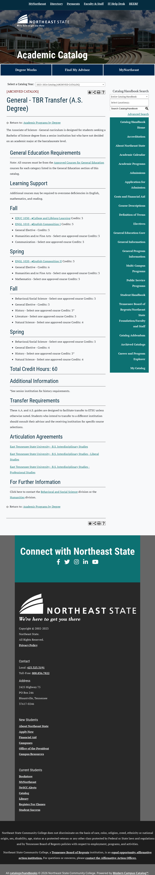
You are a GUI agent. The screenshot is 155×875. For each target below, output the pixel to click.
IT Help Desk (116, 4)
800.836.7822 (40, 673)
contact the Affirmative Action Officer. (111, 858)
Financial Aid (28, 737)
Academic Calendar (132, 155)
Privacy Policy (28, 645)
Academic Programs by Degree (42, 123)
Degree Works (26, 70)
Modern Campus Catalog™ (130, 873)
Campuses (25, 743)
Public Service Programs (136, 283)
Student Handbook (132, 295)
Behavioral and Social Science (59, 492)
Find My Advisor (77, 70)
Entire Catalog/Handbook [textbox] (124, 96)
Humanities (17, 497)
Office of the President (34, 748)
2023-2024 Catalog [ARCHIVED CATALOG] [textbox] (58, 84)
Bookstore (26, 776)
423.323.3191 (36, 667)
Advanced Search (138, 114)
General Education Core (129, 233)
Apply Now (26, 732)
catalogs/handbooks (23, 873)
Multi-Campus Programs (135, 268)
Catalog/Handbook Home (132, 124)
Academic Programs (132, 164)
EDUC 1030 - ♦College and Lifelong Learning (42, 218)
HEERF (133, 4)
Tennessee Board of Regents (70, 852)
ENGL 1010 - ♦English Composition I (38, 224)
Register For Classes (32, 804)
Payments (73, 4)
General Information (131, 242)
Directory (56, 4)
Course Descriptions (132, 206)
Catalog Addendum (132, 335)
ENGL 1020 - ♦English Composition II (38, 261)
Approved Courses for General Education (79, 162)
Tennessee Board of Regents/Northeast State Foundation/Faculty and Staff (132, 315)
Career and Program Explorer (131, 356)
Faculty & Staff (94, 4)
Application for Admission (135, 184)
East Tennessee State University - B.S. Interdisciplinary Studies (49, 446)
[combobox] (70, 84)
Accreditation (136, 136)
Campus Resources (31, 754)
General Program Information (133, 253)
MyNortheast (37, 4)
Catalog (24, 793)
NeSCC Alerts (27, 787)
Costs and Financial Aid (129, 196)
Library (23, 799)
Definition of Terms (132, 215)
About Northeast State (130, 146)
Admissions (137, 173)
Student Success (29, 810)
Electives (139, 224)
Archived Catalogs (133, 344)
